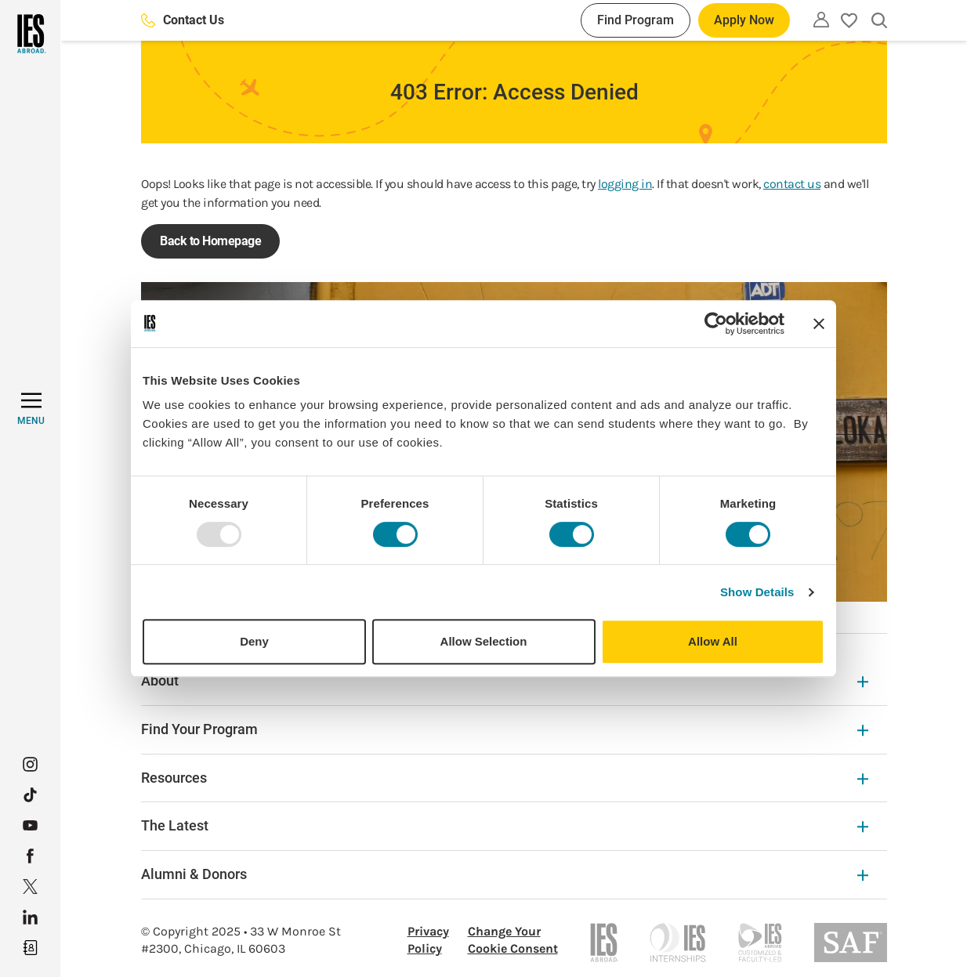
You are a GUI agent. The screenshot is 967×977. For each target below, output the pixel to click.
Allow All (712, 641)
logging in (625, 183)
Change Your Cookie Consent (513, 940)
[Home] (30, 33)
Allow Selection (483, 641)
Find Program (635, 20)
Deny (254, 641)
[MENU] (31, 409)
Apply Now (744, 20)
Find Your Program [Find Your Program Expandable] (504, 729)
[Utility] (821, 19)
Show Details (757, 592)
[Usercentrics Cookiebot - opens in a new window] (715, 323)
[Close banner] (818, 323)
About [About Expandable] (504, 680)
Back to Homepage (210, 240)
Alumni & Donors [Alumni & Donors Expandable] (504, 874)
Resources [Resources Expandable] (504, 777)
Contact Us (182, 20)
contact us (791, 183)
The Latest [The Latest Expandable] (504, 825)
